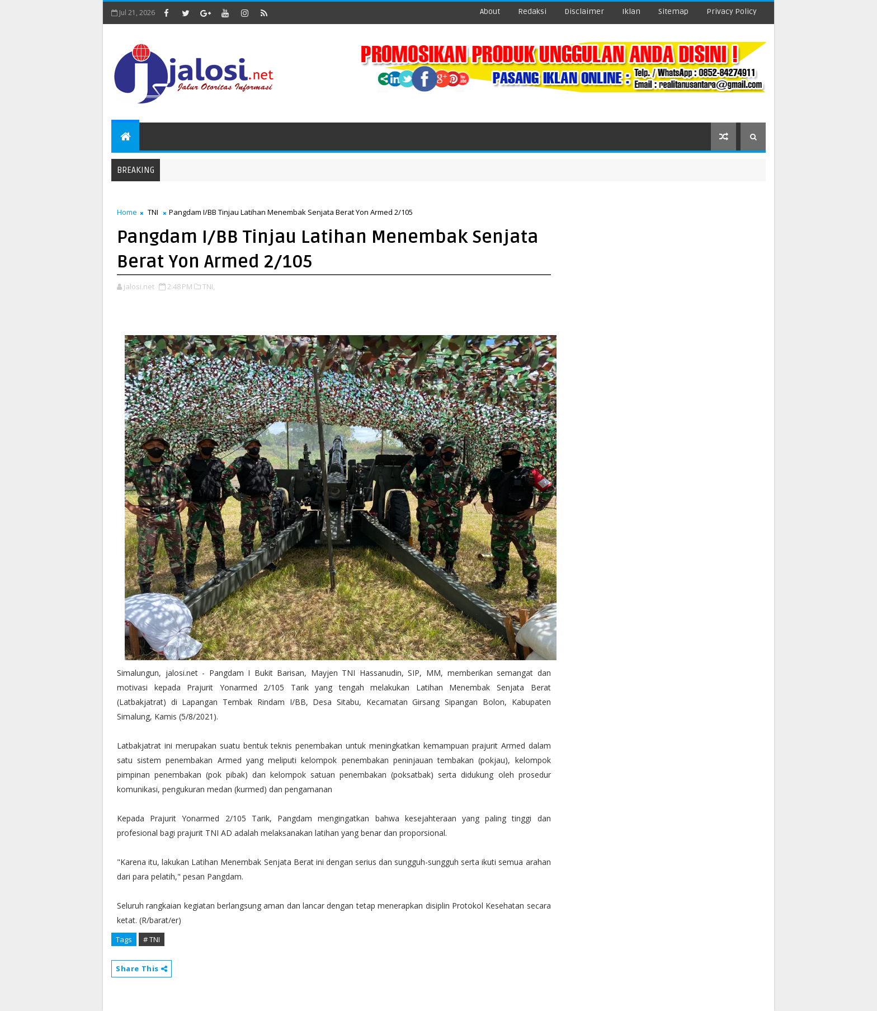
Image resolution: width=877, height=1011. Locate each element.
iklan (631, 11)
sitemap (673, 11)
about (490, 11)
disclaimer (584, 11)
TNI (153, 212)
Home (127, 212)
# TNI (151, 939)
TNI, (208, 286)
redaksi (532, 11)
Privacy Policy (731, 11)
